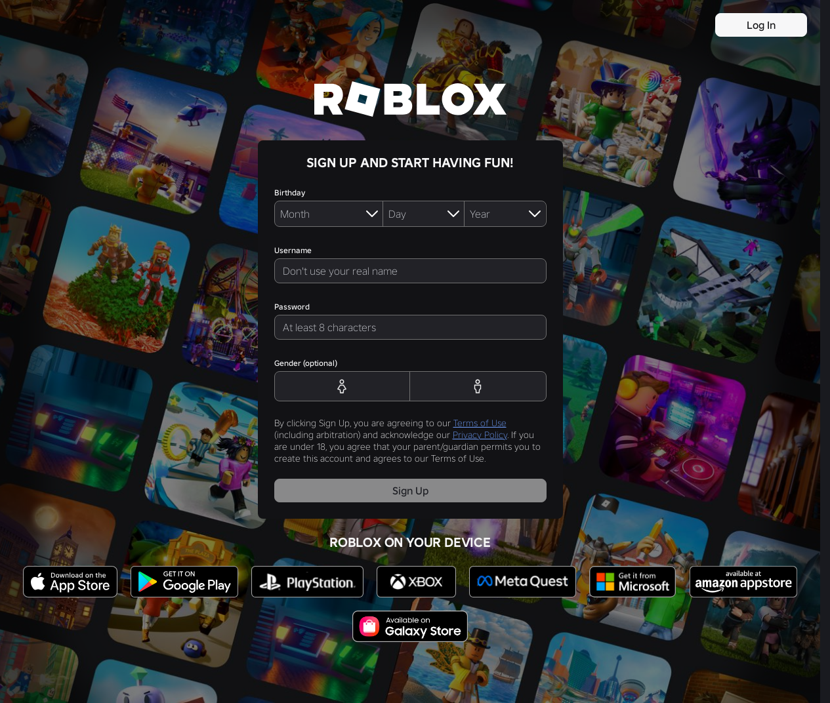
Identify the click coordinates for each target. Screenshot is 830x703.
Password (292, 306)
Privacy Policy (480, 435)
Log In (761, 24)
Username (293, 250)
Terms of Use (480, 423)
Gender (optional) (305, 363)
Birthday (289, 192)
